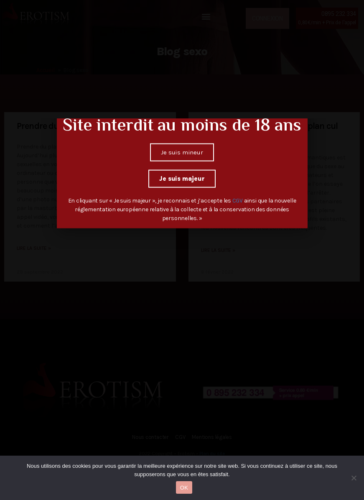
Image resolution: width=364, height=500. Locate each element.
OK (184, 488)
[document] (182, 250)
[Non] (353, 478)
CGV (238, 180)
